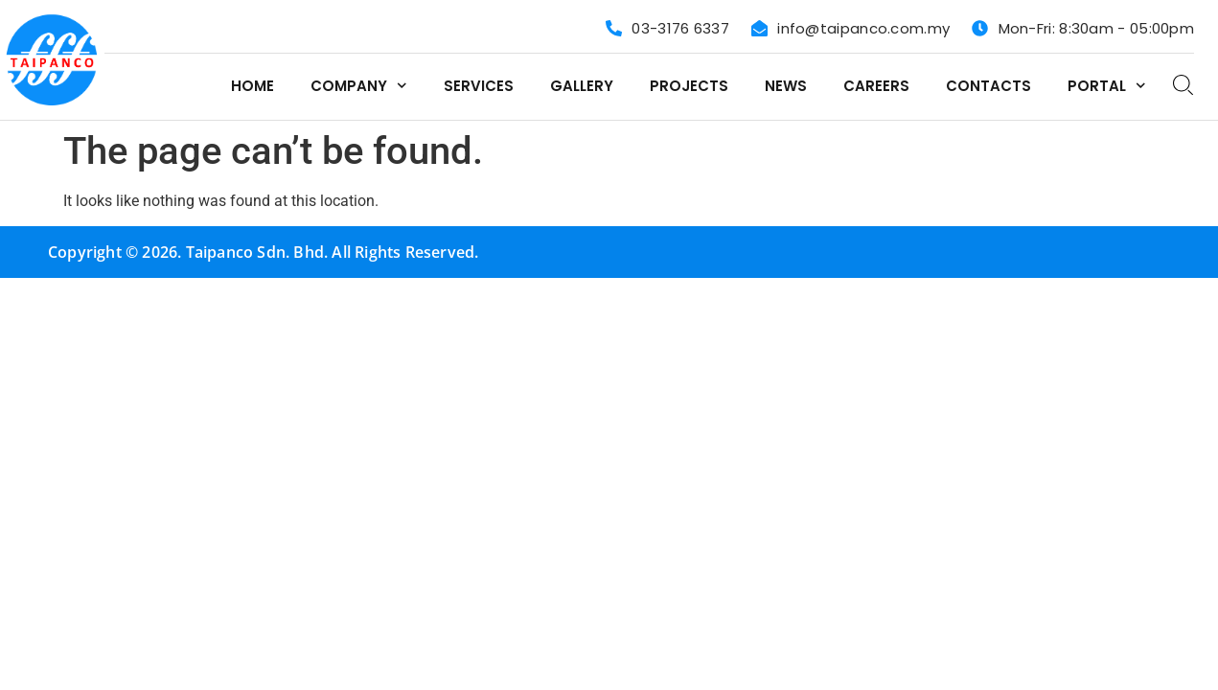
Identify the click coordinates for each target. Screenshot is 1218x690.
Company (358, 86)
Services (479, 86)
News (786, 86)
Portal (1107, 86)
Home (252, 86)
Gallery (581, 86)
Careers (876, 86)
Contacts (988, 86)
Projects (689, 86)
